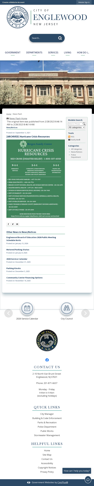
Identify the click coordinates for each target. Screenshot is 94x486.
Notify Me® (75, 140)
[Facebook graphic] (47, 359)
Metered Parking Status (17, 249)
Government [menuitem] (13, 52)
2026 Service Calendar (16, 259)
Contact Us (47, 459)
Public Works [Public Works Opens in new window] (47, 431)
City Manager (47, 413)
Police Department (76, 156)
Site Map (47, 454)
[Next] (85, 309)
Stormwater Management (47, 435)
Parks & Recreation (47, 422)
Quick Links (47, 407)
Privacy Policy (47, 471)
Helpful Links (47, 444)
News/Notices (76, 152)
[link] (84, 2)
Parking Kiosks (13, 268)
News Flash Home (18, 118)
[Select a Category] (76, 127)
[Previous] (8, 309)
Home (8, 114)
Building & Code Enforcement (47, 418)
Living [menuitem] (67, 52)
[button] (60, 37)
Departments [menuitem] (34, 52)
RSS (72, 136)
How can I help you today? (77, 470)
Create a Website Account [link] (13, 2)
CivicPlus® (63, 482)
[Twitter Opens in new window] (13, 224)
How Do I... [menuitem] (83, 52)
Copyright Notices (47, 467)
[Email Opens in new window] (17, 224)
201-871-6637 (50, 383)
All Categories (76, 149)
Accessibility (47, 463)
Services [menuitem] (53, 52)
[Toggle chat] (88, 479)
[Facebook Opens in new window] (8, 224)
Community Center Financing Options (24, 277)
